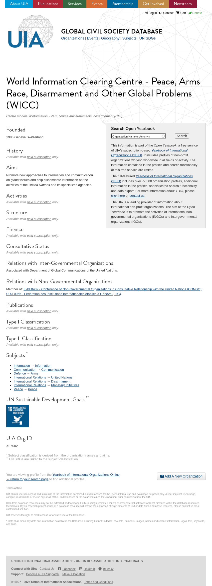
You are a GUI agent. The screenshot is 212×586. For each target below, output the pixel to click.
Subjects (129, 38)
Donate (195, 13)
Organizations (72, 38)
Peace (18, 389)
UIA (25, 28)
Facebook (66, 569)
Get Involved (153, 3)
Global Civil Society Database (111, 31)
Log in (153, 13)
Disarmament (60, 381)
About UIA (19, 3)
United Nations (61, 377)
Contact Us (46, 568)
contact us (137, 196)
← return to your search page (27, 479)
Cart (181, 13)
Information (22, 366)
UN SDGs (147, 38)
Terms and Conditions (98, 582)
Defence (20, 373)
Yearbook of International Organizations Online (86, 474)
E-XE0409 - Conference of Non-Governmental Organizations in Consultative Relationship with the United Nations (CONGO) (112, 289)
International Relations (30, 377)
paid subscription (39, 157)
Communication (25, 370)
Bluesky (105, 569)
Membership (122, 3)
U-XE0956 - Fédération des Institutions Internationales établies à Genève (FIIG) (63, 294)
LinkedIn (87, 569)
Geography (110, 38)
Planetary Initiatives (65, 385)
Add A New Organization (181, 476)
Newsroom (183, 3)
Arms (34, 373)
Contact (166, 13)
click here (118, 196)
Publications (48, 3)
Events (97, 3)
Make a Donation (73, 574)
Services (75, 3)
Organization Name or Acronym (131, 136)
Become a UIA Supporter (42, 574)
